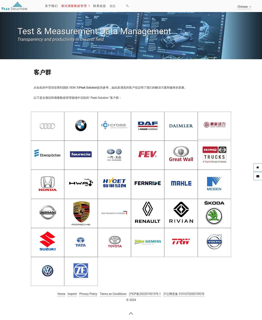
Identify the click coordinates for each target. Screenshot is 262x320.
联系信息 (99, 6)
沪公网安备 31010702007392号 (184, 294)
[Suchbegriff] (119, 6)
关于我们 (51, 6)
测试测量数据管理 (74, 6)
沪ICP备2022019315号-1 (145, 294)
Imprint (72, 294)
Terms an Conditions (113, 294)
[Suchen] (127, 6)
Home (61, 294)
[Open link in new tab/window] (47, 125)
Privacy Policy (88, 294)
